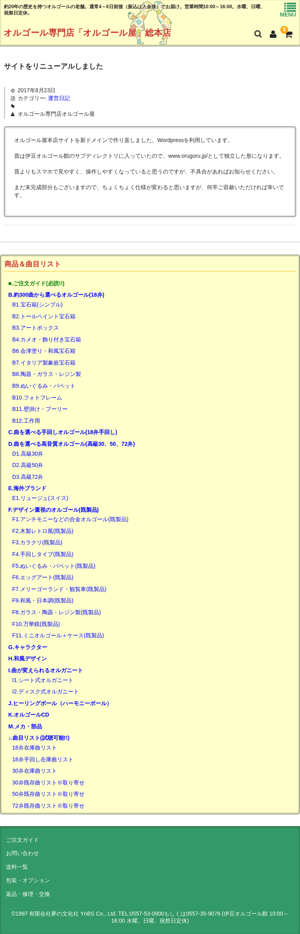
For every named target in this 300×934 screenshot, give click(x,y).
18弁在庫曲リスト (34, 747)
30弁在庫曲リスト (34, 771)
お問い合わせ (22, 853)
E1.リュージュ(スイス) (40, 498)
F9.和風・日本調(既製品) (43, 600)
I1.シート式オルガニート (43, 680)
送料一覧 (17, 867)
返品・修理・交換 (28, 894)
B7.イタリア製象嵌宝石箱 (43, 362)
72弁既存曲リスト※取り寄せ (48, 806)
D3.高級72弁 (27, 477)
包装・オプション (28, 880)
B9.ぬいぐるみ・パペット (43, 386)
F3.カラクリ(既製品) (37, 542)
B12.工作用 (26, 421)
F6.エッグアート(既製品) (43, 577)
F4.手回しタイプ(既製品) (43, 554)
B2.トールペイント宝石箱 (43, 316)
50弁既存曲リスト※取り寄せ (48, 794)
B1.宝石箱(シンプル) (37, 304)
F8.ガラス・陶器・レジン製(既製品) (56, 612)
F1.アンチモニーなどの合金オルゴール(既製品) (70, 519)
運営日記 (59, 98)
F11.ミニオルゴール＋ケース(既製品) (58, 635)
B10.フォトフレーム (37, 397)
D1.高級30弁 (27, 454)
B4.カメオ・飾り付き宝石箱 (46, 339)
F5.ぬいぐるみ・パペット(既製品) (54, 566)
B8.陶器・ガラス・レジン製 (46, 374)
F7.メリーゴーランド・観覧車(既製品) (59, 589)
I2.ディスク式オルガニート (45, 691)
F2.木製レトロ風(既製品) (43, 531)
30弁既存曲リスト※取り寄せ (48, 782)
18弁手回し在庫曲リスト (43, 759)
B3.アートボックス (35, 328)
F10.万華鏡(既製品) (36, 624)
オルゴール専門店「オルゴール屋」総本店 (87, 33)
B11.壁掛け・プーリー (40, 409)
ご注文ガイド (22, 840)
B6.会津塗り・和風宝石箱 (43, 351)
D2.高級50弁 (27, 465)
